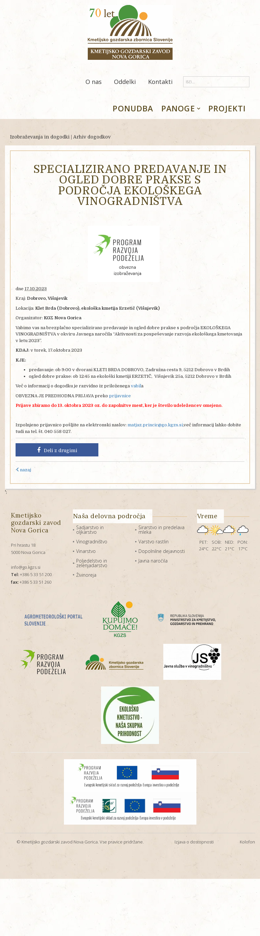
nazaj (23, 469)
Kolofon (247, 842)
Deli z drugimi (57, 450)
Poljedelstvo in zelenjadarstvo (91, 563)
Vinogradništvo (91, 541)
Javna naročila (153, 561)
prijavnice (120, 395)
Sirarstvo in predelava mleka (161, 529)
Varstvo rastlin (153, 541)
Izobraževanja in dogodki (40, 136)
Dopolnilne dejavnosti (161, 551)
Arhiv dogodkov (92, 136)
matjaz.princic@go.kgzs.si (155, 424)
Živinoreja (86, 575)
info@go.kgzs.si (25, 567)
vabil (136, 385)
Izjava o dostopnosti (194, 842)
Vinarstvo (86, 551)
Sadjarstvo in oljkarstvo (90, 529)
